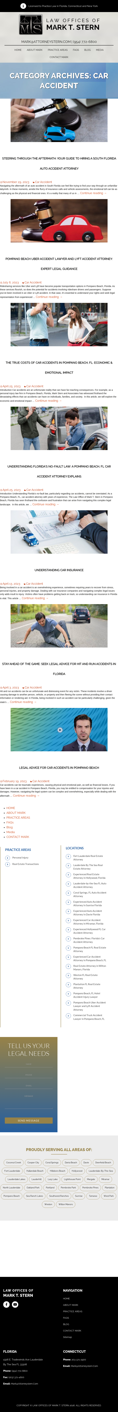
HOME (18, 50)
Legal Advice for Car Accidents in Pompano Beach (59, 767)
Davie (86, 1162)
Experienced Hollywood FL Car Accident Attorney (89, 931)
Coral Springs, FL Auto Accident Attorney (89, 894)
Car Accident (43, 182)
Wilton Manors (66, 1204)
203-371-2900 (79, 1359)
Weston (48, 1204)
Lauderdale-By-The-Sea (101, 1171)
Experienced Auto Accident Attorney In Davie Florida (87, 912)
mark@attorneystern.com (24, 1383)
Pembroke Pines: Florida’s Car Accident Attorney (89, 940)
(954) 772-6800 (20, 1371)
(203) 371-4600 (16, 1377)
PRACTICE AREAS (58, 50)
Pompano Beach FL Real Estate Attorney (89, 949)
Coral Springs (51, 1162)
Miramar (105, 1179)
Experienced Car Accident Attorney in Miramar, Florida (88, 922)
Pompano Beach (12, 1196)
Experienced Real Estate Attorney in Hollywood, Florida (89, 876)
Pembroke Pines (90, 1187)
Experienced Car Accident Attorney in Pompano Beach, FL (89, 958)
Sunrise (79, 1196)
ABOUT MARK (35, 50)
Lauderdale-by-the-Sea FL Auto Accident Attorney (89, 885)
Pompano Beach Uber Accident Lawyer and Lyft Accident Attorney (89, 1006)
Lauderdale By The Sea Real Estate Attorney (88, 867)
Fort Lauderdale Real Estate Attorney (88, 857)
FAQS (66, 1318)
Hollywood (77, 1171)
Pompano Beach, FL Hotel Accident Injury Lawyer (86, 995)
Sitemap (67, 1337)
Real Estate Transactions (25, 863)
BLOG (66, 1324)
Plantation (109, 1187)
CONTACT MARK (59, 57)
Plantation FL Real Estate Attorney (86, 986)
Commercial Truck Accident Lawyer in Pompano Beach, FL (89, 1017)
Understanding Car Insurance (59, 570)
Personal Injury (20, 857)
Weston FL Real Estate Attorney (85, 977)
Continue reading (93, 193)
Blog (87, 50)
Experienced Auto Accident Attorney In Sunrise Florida (87, 903)
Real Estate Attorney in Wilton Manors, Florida (89, 967)
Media (100, 50)
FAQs (76, 50)
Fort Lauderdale (12, 1171)
